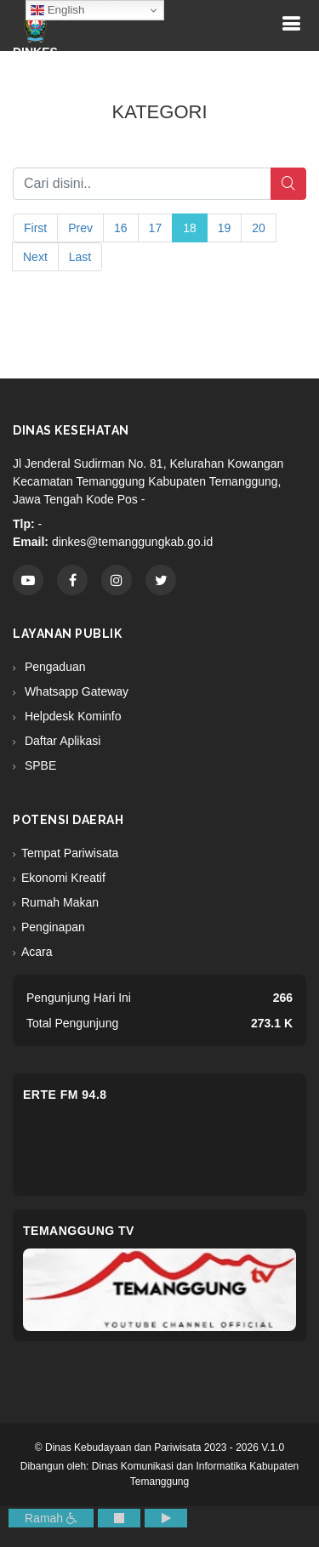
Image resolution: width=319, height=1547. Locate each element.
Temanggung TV (78, 1230)
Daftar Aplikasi (60, 741)
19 (224, 228)
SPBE (38, 765)
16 (121, 228)
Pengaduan (53, 667)
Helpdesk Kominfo (71, 716)
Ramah (51, 1518)
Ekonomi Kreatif (63, 877)
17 (155, 228)
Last (80, 257)
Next (35, 257)
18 (190, 228)
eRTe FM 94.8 (65, 1094)
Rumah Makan (60, 902)
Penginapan (53, 927)
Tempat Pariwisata (69, 853)
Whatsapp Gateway (74, 691)
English (57, 10)
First (35, 228)
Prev (80, 228)
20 (258, 228)
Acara (37, 951)
